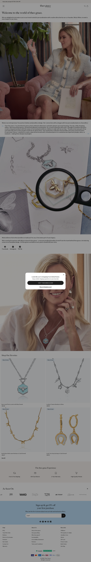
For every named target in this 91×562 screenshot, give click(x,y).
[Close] (64, 275)
